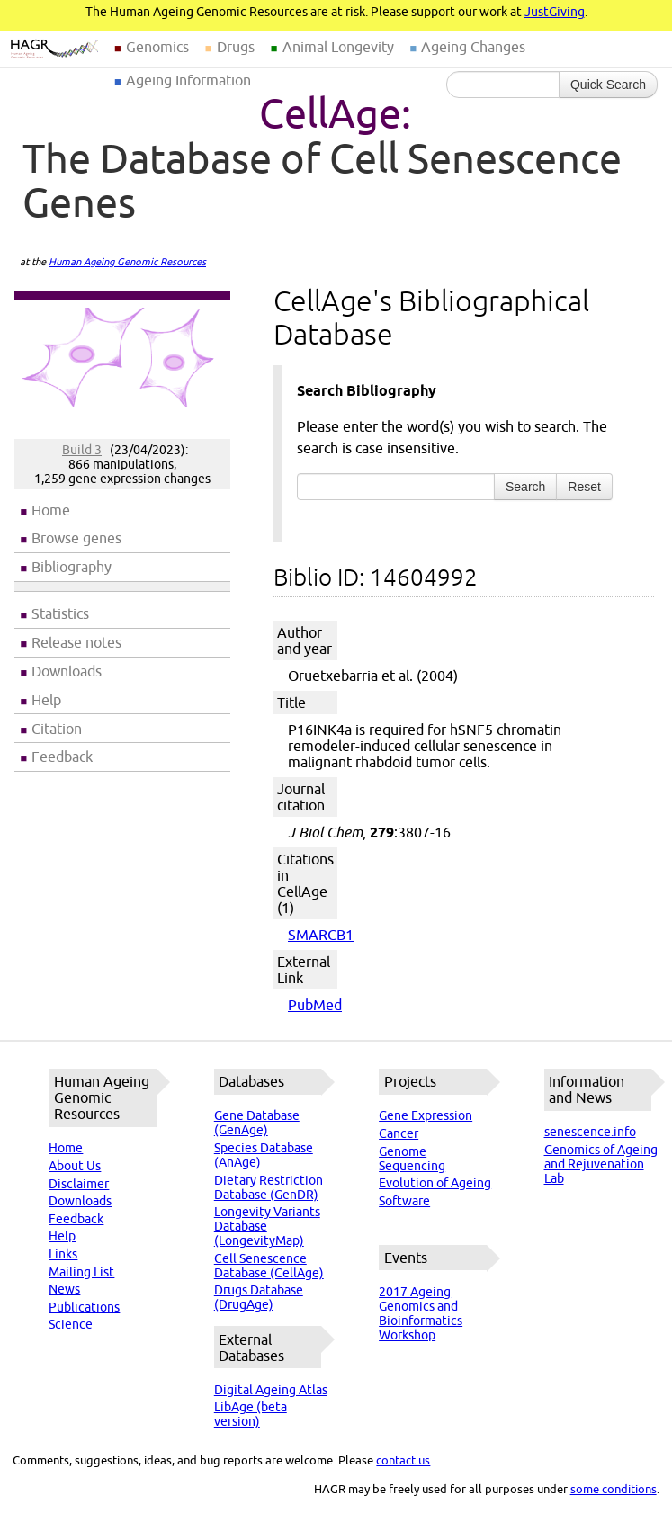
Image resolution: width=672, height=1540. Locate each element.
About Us (75, 1166)
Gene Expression (425, 1115)
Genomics (157, 47)
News (64, 1289)
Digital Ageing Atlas (270, 1390)
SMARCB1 (321, 935)
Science (71, 1324)
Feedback (62, 756)
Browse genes (76, 538)
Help (46, 700)
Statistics (60, 613)
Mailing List (81, 1272)
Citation (56, 729)
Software (404, 1201)
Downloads (66, 671)
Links (63, 1254)
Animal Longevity (338, 47)
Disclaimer (79, 1184)
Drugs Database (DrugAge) (258, 1297)
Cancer (398, 1133)
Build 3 (82, 450)
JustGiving (554, 11)
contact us (403, 1460)
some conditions (613, 1488)
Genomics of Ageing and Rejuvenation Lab (601, 1164)
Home (50, 510)
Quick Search (608, 84)
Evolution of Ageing (435, 1183)
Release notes (76, 642)
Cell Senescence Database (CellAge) (269, 1265)
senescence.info (590, 1131)
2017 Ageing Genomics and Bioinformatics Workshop (420, 1313)
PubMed (315, 1005)
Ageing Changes (473, 47)
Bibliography (71, 567)
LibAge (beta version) (250, 1414)
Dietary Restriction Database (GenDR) (268, 1187)
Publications (84, 1307)
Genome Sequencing (412, 1158)
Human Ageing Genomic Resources (127, 261)
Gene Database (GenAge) (257, 1122)
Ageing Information (188, 80)
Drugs (236, 47)
